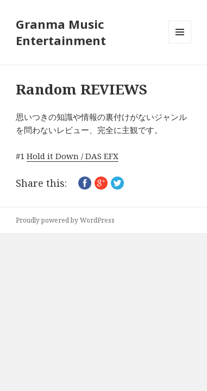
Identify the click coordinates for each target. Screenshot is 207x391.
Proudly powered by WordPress (65, 220)
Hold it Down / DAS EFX (72, 155)
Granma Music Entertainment (61, 32)
